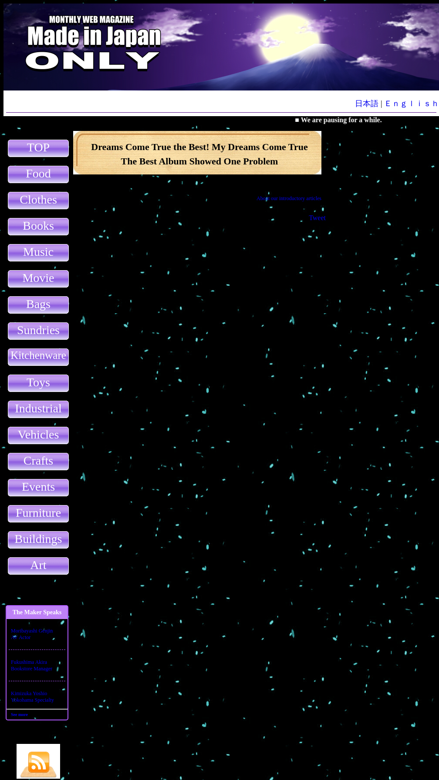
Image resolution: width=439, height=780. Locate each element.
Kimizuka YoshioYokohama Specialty (32, 696)
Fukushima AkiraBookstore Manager (31, 665)
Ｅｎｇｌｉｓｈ (411, 103)
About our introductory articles (289, 198)
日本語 (366, 103)
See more (19, 714)
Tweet (317, 217)
